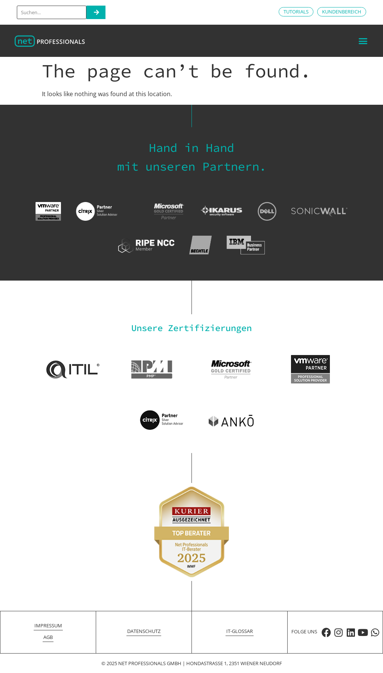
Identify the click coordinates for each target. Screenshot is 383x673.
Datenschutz (143, 631)
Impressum (48, 625)
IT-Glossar (239, 631)
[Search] (95, 12)
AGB (48, 637)
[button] (363, 41)
